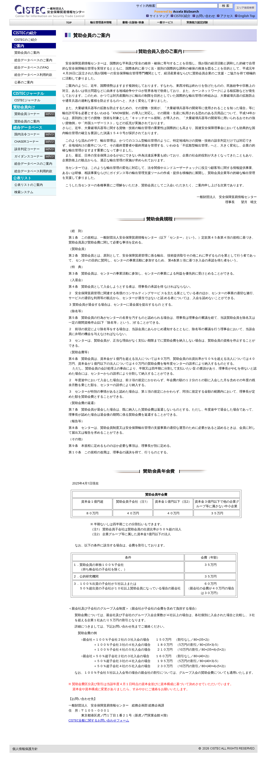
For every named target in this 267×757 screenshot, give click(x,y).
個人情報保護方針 (25, 749)
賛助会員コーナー (27, 114)
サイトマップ (159, 16)
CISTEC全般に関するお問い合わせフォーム (99, 720)
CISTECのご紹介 (25, 39)
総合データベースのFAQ (31, 67)
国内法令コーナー (27, 134)
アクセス (226, 16)
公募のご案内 (23, 82)
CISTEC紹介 (182, 16)
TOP (68, 22)
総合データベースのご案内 (33, 60)
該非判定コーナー (27, 149)
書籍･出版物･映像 (133, 22)
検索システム (23, 192)
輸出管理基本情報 (101, 22)
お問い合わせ (205, 16)
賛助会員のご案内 (27, 52)
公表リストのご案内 (28, 184)
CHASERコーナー (26, 141)
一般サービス (165, 22)
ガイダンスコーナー (28, 156)
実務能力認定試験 (197, 22)
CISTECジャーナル (27, 100)
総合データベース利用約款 (33, 74)
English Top (246, 16)
